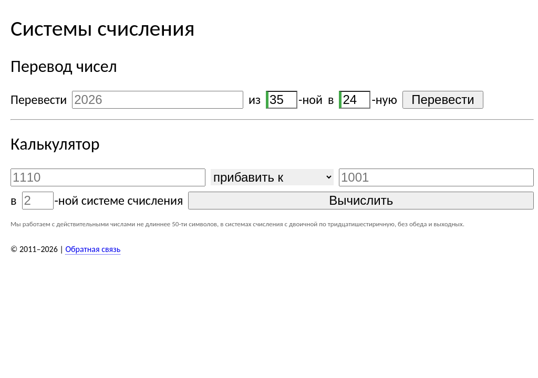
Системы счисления (103, 28)
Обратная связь (92, 249)
